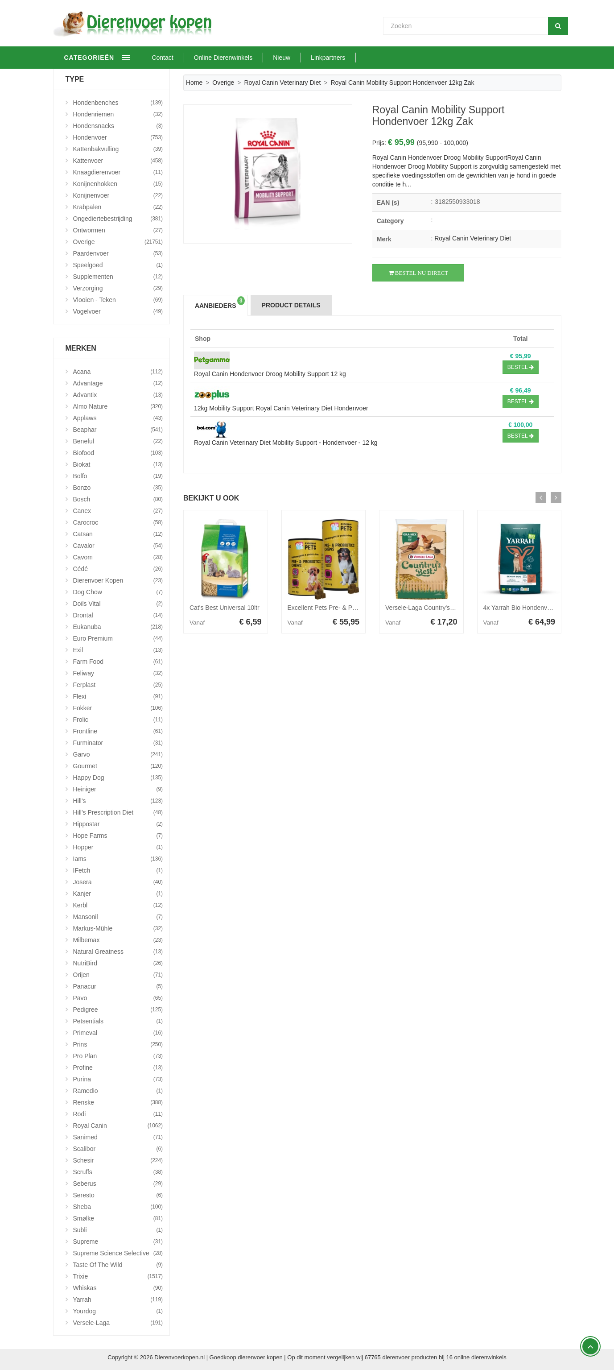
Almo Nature (118, 406)
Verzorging (118, 288)
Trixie (118, 1276)
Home (194, 82)
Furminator (118, 743)
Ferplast (118, 685)
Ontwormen (118, 230)
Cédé (118, 569)
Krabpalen (118, 207)
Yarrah (118, 1299)
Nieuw (309, 57)
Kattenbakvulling (118, 149)
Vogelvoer (118, 311)
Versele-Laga (118, 1323)
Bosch (118, 499)
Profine (118, 1067)
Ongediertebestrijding (118, 218)
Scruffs (118, 1172)
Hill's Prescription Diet (118, 812)
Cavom (118, 557)
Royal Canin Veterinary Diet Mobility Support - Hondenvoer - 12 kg (286, 442)
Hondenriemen (118, 114)
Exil (118, 650)
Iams (118, 859)
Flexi (118, 696)
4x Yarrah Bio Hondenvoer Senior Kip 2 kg (542, 607)
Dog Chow (118, 592)
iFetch (118, 870)
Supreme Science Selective (118, 1253)
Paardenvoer (118, 253)
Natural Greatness (118, 951)
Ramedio (118, 1091)
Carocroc (118, 522)
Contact (191, 57)
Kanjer (118, 893)
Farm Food (118, 661)
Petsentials (118, 1021)
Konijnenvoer (118, 195)
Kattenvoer (118, 160)
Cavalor (118, 545)
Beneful (118, 441)
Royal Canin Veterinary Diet (282, 82)
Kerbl (118, 905)
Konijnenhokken (118, 184)
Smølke (118, 1218)
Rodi (118, 1114)
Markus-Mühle (118, 928)
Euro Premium (118, 638)
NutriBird (118, 963)
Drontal (118, 615)
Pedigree (118, 1009)
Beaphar (118, 429)
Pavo (118, 998)
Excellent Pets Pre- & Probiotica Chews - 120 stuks (358, 607)
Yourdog (118, 1311)
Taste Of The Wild (118, 1265)
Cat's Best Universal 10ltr (225, 607)
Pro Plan (118, 1056)
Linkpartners (356, 57)
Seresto (118, 1195)
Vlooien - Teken (118, 300)
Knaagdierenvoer (118, 172)
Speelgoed (118, 265)
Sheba (118, 1207)
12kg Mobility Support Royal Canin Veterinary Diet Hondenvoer (281, 408)
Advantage (118, 383)
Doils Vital (118, 603)
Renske (118, 1102)
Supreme (118, 1241)
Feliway (118, 673)
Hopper (118, 847)
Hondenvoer (118, 137)
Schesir (118, 1160)
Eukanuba (118, 627)
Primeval (118, 1033)
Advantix (118, 395)
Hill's (118, 801)
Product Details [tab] (291, 305)
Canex (118, 511)
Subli (118, 1230)
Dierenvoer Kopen (118, 580)
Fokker (118, 708)
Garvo (118, 754)
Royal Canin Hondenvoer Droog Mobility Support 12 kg (270, 373)
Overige (223, 82)
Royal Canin (118, 1125)
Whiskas (118, 1288)
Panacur (118, 986)
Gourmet (118, 766)
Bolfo (118, 476)
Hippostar (118, 824)
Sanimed (118, 1137)
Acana (118, 371)
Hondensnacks (118, 126)
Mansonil (118, 917)
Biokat (118, 464)
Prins (118, 1044)
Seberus (118, 1183)
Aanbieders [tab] (220, 302)
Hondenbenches (118, 102)
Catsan (118, 534)
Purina (118, 1079)
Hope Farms (118, 835)
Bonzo (118, 487)
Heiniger (118, 789)
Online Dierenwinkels (251, 57)
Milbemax (118, 940)
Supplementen (118, 276)
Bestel (520, 367)
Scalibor (118, 1149)
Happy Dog (118, 777)
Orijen (118, 975)
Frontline (118, 731)
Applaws (118, 418)
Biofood (118, 453)
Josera (118, 882)
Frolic (118, 719)
